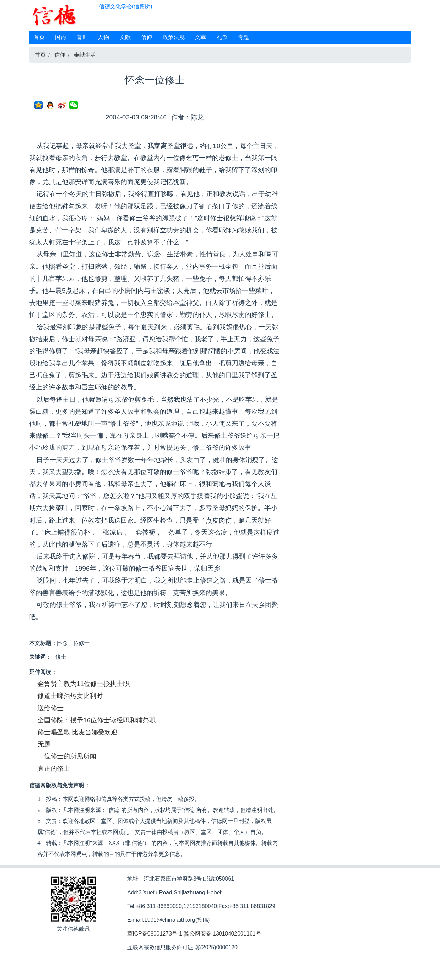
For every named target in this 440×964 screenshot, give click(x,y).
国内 (60, 37)
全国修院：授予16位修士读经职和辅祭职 (96, 720)
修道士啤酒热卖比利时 (70, 695)
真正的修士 (53, 768)
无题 (44, 744)
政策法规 (174, 37)
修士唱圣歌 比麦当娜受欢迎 (77, 732)
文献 (125, 37)
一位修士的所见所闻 (66, 756)
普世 (82, 37)
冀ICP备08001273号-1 (154, 934)
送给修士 (50, 708)
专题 (243, 37)
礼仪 (222, 37)
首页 (39, 37)
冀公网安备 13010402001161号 (222, 934)
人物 (103, 37)
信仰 (146, 37)
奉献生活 (85, 55)
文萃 (200, 37)
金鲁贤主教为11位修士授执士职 (83, 683)
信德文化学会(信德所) (125, 6)
